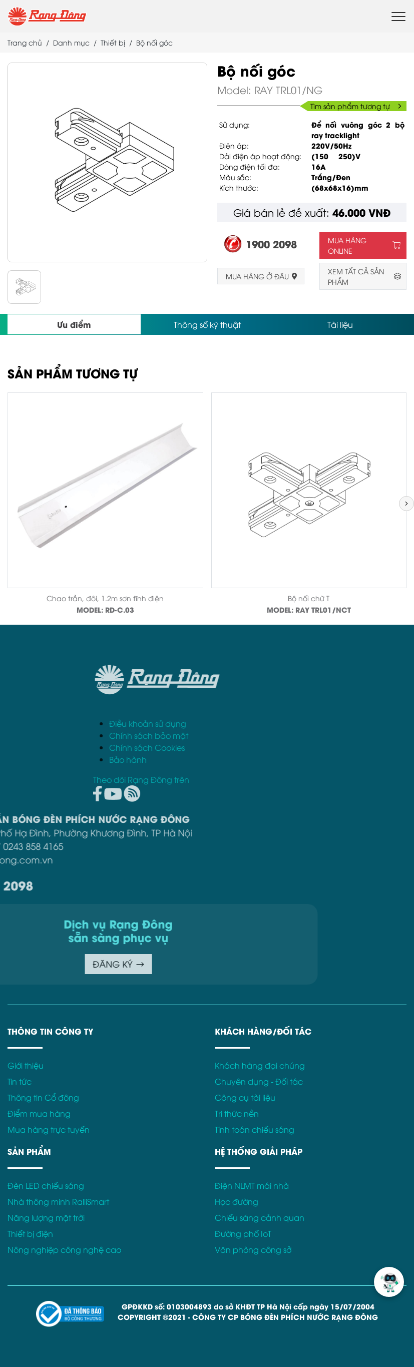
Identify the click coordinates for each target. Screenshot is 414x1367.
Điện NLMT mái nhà (252, 1185)
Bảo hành (278, 759)
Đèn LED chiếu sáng (46, 1185)
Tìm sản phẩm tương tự (355, 106)
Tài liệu (340, 324)
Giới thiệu (26, 1065)
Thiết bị (113, 42)
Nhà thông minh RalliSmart (58, 1201)
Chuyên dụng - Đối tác (259, 1081)
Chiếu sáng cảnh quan (259, 1217)
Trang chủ (25, 42)
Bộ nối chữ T (308, 598)
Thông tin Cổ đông (43, 1097)
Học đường (236, 1201)
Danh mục (71, 42)
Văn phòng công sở (253, 1249)
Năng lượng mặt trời (46, 1217)
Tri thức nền (237, 1113)
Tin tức (20, 1081)
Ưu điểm (74, 324)
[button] (406, 503)
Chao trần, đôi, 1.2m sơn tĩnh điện (105, 598)
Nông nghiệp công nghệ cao (64, 1249)
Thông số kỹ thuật (207, 324)
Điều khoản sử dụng (297, 723)
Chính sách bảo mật (298, 735)
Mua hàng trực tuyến (49, 1129)
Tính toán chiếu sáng (254, 1129)
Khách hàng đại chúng (260, 1065)
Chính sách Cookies (297, 747)
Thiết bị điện (30, 1233)
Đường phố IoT (243, 1233)
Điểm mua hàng (39, 1113)
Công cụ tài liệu (245, 1097)
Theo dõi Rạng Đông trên (291, 779)
